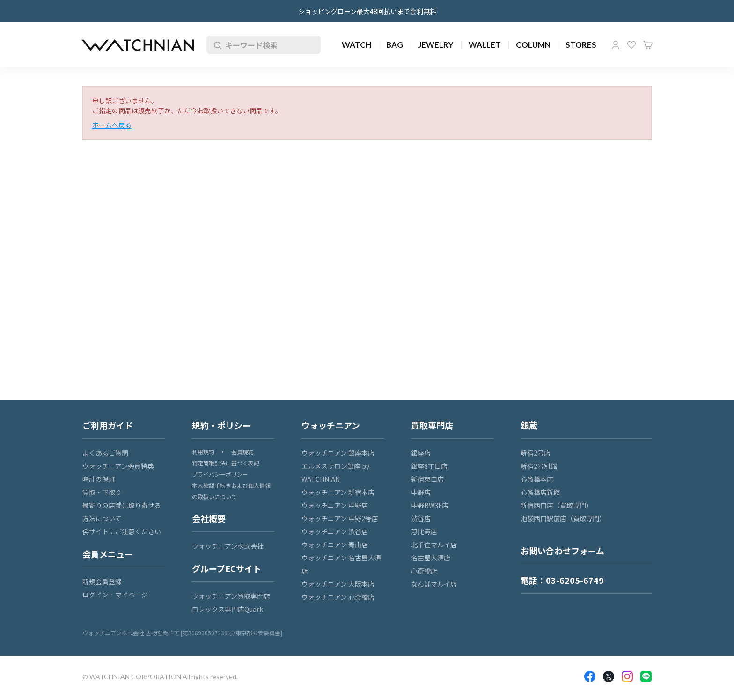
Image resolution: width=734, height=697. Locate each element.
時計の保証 (98, 479)
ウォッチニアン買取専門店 (231, 596)
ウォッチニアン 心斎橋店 (337, 597)
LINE (646, 676)
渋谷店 (421, 518)
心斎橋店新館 (540, 492)
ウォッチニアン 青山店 (334, 544)
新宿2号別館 (539, 466)
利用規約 (203, 452)
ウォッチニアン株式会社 (228, 546)
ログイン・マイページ (115, 594)
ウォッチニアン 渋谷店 (334, 531)
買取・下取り (102, 492)
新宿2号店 (535, 452)
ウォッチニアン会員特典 (118, 466)
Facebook (589, 676)
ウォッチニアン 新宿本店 (337, 492)
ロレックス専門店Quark (227, 609)
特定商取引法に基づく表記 (225, 463)
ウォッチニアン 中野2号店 (339, 518)
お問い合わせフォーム (562, 551)
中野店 (421, 492)
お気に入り (631, 45)
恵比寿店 (424, 531)
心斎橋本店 (537, 479)
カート (648, 45)
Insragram (627, 676)
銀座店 (421, 452)
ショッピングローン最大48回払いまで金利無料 (367, 11)
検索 (215, 45)
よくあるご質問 (105, 452)
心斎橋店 (424, 570)
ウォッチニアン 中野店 (334, 505)
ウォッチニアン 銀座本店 (337, 452)
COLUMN (533, 45)
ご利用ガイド (107, 425)
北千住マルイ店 (434, 544)
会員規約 (242, 452)
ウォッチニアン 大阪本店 (337, 583)
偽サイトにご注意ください (121, 531)
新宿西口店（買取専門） (557, 505)
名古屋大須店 (430, 557)
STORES (580, 45)
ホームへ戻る (112, 125)
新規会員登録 (102, 581)
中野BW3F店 (429, 505)
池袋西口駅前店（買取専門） (563, 518)
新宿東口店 (427, 479)
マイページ (615, 45)
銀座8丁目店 (429, 466)
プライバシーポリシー (220, 474)
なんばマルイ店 (434, 583)
